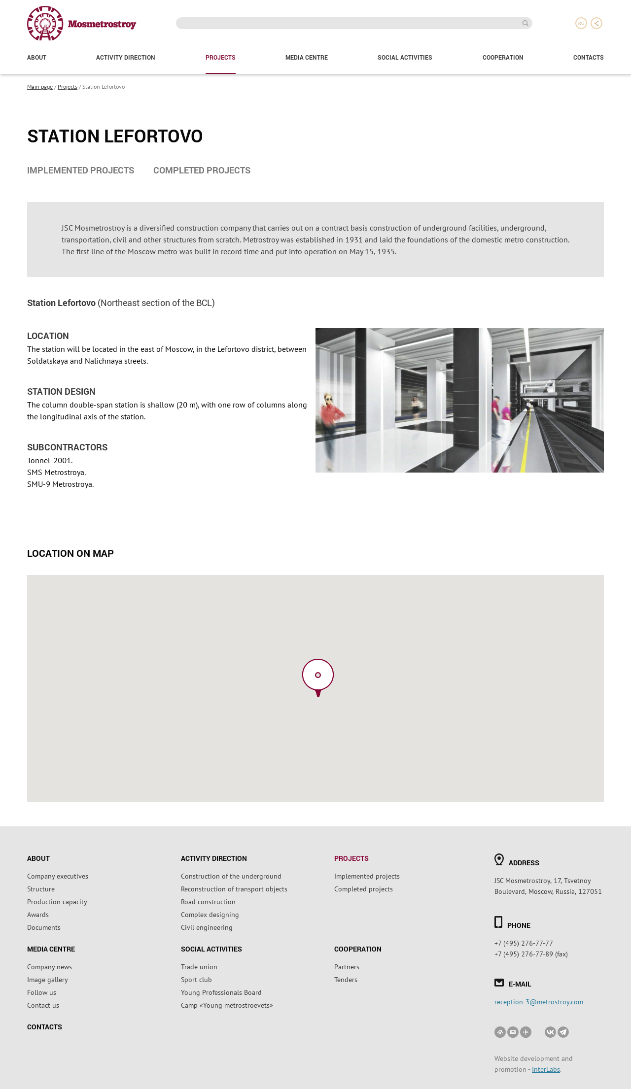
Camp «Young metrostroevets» (227, 1004)
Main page (40, 86)
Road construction (208, 901)
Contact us (43, 1004)
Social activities (405, 57)
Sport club (196, 979)
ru (581, 23)
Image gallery (47, 979)
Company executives (57, 875)
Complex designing (210, 914)
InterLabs (546, 1068)
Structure (41, 888)
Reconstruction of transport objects (234, 888)
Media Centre (306, 57)
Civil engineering (207, 926)
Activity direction (125, 57)
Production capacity (57, 901)
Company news (49, 966)
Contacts (588, 57)
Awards (38, 914)
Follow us (41, 991)
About (36, 57)
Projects (221, 57)
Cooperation (503, 57)
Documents (44, 926)
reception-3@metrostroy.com (538, 1001)
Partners (346, 966)
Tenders (345, 979)
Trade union (199, 966)
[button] (318, 678)
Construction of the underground (231, 875)
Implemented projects (80, 170)
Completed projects (201, 170)
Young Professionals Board (221, 991)
